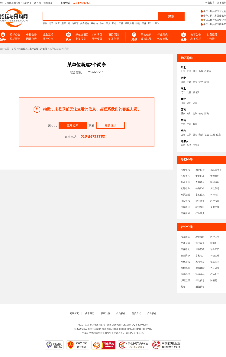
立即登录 (73, 125)
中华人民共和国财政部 (213, 20)
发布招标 (221, 2)
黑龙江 (196, 92)
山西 (201, 71)
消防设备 (200, 286)
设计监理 (185, 280)
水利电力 (200, 255)
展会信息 (146, 34)
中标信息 (200, 176)
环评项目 (97, 38)
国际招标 (200, 169)
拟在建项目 (82, 34)
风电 (114, 23)
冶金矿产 (214, 249)
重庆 (183, 113)
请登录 (37, 3)
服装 (45, 23)
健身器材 (84, 23)
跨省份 (43, 48)
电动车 (75, 23)
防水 (102, 23)
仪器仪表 (214, 261)
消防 (51, 23)
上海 (183, 134)
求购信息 (200, 194)
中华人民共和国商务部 (213, 24)
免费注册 (48, 3)
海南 (195, 124)
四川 (189, 113)
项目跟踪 (113, 34)
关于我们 (89, 313)
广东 (183, 124)
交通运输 (185, 243)
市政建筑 (185, 237)
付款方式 (136, 313)
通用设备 (200, 243)
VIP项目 (214, 194)
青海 (195, 82)
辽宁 (183, 92)
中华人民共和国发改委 (213, 11)
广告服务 (151, 313)
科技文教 (214, 255)
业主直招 (48, 34)
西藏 (206, 113)
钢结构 (94, 23)
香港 (183, 145)
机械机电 (185, 268)
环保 (144, 23)
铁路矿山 (200, 188)
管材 (120, 23)
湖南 (195, 103)
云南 (201, 113)
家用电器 (200, 261)
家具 (108, 23)
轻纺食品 (200, 274)
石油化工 (214, 274)
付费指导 (210, 2)
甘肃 (189, 82)
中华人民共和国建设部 (213, 15)
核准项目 (200, 207)
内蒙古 (207, 71)
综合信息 (22, 48)
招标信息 (185, 169)
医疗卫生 (214, 237)
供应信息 (185, 201)
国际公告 (31, 38)
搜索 (171, 16)
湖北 (189, 103)
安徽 (201, 134)
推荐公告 (48, 38)
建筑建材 (200, 268)
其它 (183, 286)
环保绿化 (185, 249)
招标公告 (15, 34)
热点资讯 (162, 38)
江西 (212, 134)
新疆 (206, 82)
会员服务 (120, 313)
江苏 (189, 134)
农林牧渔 (200, 237)
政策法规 (146, 38)
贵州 (195, 113)
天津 (189, 71)
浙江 (195, 134)
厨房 (57, 23)
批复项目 (80, 38)
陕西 (183, 82)
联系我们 (105, 313)
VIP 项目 (97, 34)
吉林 (189, 92)
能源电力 (185, 188)
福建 (206, 134)
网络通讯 (185, 261)
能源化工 (214, 243)
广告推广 (212, 38)
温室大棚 (129, 23)
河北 (195, 71)
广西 (189, 124)
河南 (183, 103)
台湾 (189, 145)
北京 (183, 71)
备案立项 (113, 38)
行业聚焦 (162, 34)
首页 (13, 48)
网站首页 (74, 313)
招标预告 (15, 38)
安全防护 (185, 255)
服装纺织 (200, 249)
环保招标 (185, 213)
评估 (156, 23)
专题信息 (200, 182)
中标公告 (31, 34)
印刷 (137, 23)
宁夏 (201, 82)
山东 (218, 134)
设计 (150, 23)
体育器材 (185, 274)
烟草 (63, 23)
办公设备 (214, 268)
